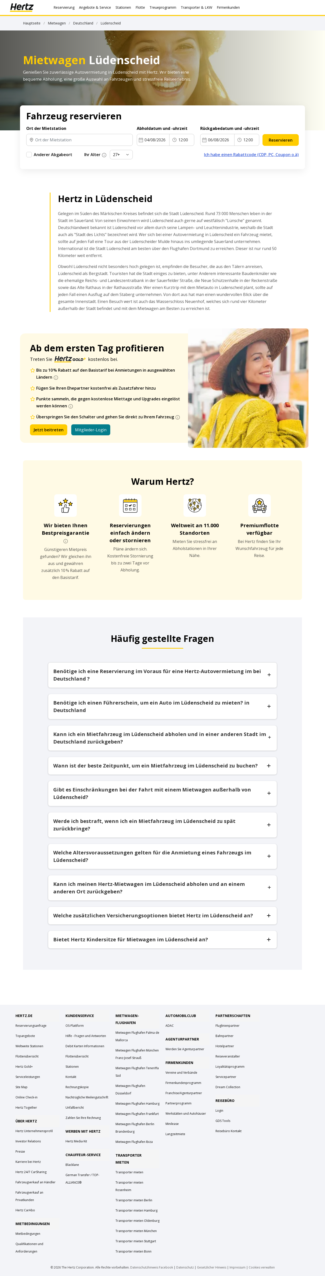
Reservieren (280, 140)
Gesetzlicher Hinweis (211, 1267)
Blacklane (72, 1165)
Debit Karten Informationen (85, 1046)
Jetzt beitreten (49, 430)
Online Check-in (27, 1097)
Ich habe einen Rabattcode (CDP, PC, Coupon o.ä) (251, 154)
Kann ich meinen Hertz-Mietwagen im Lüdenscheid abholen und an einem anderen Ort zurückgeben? (162, 888)
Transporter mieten (129, 1172)
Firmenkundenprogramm (183, 1083)
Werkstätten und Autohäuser (186, 1113)
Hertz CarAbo (25, 1210)
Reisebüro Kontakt (229, 1131)
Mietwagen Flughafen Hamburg (138, 1103)
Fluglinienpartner (228, 1025)
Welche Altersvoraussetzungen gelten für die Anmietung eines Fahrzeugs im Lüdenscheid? (162, 856)
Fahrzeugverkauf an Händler (36, 1182)
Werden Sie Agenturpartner (185, 1049)
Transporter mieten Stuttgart (136, 1241)
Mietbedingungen (28, 1234)
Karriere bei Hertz (28, 1162)
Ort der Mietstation (46, 128)
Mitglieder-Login (90, 430)
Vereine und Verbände (181, 1072)
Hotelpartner (225, 1046)
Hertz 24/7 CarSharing (31, 1172)
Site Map (22, 1087)
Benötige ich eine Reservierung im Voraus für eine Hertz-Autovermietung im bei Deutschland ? (162, 675)
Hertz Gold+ (24, 1066)
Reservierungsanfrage (31, 1025)
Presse (20, 1151)
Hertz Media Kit (76, 1141)
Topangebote (25, 1036)
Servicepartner (226, 1077)
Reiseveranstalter (228, 1056)
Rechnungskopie (77, 1087)
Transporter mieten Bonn (134, 1251)
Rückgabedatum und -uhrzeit (229, 128)
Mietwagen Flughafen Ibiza (134, 1142)
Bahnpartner (225, 1036)
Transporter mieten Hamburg (137, 1210)
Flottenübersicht (27, 1056)
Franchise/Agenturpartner (184, 1093)
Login (219, 1110)
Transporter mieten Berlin (134, 1200)
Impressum (238, 1267)
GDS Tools (223, 1121)
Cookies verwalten (262, 1267)
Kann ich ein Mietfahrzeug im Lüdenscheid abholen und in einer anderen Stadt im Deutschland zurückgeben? (162, 738)
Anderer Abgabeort (53, 154)
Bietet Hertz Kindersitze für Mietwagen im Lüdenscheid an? (162, 939)
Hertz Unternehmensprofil (34, 1131)
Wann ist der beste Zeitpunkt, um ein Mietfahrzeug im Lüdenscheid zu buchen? (162, 765)
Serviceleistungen (28, 1077)
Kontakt (71, 1077)
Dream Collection (228, 1087)
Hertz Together (26, 1107)
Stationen (72, 1066)
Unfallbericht (75, 1107)
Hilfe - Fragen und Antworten (86, 1036)
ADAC (170, 1025)
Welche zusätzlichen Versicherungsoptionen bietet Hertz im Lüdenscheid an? (162, 915)
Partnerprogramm (179, 1103)
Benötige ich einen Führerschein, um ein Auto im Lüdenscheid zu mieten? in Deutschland (162, 706)
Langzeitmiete (175, 1134)
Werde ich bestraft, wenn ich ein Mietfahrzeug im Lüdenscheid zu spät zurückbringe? (162, 825)
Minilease (172, 1124)
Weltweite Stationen (29, 1046)
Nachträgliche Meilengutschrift (87, 1097)
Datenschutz (185, 1267)
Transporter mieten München (136, 1231)
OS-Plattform (75, 1025)
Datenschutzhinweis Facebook (151, 1267)
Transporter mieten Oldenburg (138, 1221)
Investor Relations (28, 1141)
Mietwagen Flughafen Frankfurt (137, 1114)
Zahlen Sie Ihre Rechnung (83, 1118)
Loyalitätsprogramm (230, 1066)
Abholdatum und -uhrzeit (162, 128)
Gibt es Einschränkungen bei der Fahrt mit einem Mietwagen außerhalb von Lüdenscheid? (162, 793)
